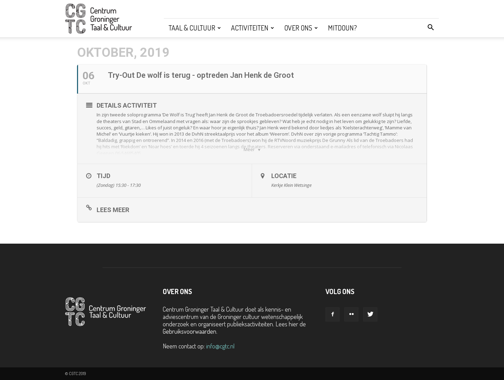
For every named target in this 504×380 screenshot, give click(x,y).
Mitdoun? (342, 27)
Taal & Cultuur (195, 27)
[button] (430, 27)
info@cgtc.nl (220, 346)
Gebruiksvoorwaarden (189, 331)
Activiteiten (252, 27)
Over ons (301, 27)
